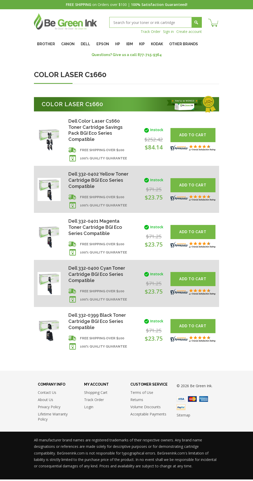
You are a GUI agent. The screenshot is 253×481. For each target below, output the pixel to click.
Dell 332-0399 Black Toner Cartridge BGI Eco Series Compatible (97, 322)
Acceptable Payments (148, 415)
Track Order (150, 31)
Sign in (168, 31)
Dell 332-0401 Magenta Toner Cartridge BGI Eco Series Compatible (95, 228)
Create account (189, 31)
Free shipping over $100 (102, 150)
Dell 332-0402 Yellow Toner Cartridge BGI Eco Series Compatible (98, 180)
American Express (203, 400)
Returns (136, 401)
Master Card (192, 400)
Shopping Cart (95, 394)
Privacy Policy (49, 408)
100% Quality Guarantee (103, 159)
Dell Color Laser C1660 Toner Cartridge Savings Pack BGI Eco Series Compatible (95, 130)
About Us (45, 401)
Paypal (181, 409)
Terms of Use (141, 394)
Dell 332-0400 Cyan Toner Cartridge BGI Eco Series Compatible (96, 275)
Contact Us (47, 394)
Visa (181, 400)
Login (88, 408)
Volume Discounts (145, 408)
